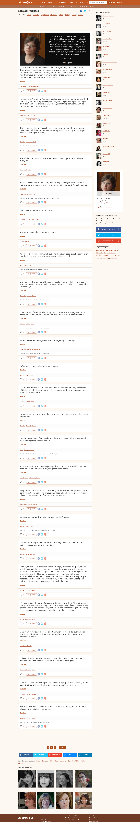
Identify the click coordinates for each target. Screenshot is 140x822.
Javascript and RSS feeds (72, 816)
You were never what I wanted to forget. (38, 232)
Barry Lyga (106, 115)
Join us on (108, 229)
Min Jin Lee (106, 161)
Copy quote (31, 91)
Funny (111, 250)
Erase (38, 478)
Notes (29, 170)
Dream (112, 255)
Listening (32, 554)
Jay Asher (105, 138)
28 (24, 150)
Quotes (100, 208)
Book (25, 646)
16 (24, 174)
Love (106, 250)
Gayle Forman (107, 123)
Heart (24, 86)
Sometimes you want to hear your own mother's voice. (44, 517)
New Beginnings (25, 478)
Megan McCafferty (108, 146)
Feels (33, 194)
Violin (33, 670)
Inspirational (100, 250)
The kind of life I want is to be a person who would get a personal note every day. (51, 159)
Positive (117, 255)
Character (36, 15)
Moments (28, 194)
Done (38, 349)
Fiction (33, 402)
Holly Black (106, 77)
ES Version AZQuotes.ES (72, 820)
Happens (31, 450)
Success (116, 250)
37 (24, 120)
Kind (25, 170)
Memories (53, 15)
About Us (92, 816)
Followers (109, 208)
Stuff (34, 142)
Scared (29, 265)
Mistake (22, 220)
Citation (108, 203)
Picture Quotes (73, 2)
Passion (22, 670)
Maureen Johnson (108, 16)
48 (24, 91)
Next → (62, 747)
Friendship (99, 253)
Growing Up (23, 504)
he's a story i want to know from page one (39, 366)
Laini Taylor (106, 131)
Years (21, 450)
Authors (42, 2)
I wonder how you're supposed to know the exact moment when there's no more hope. (54, 415)
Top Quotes (84, 2)
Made (34, 296)
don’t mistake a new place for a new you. (38, 210)
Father (30, 504)
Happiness (113, 258)
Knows (34, 426)
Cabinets (33, 694)
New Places (35, 220)
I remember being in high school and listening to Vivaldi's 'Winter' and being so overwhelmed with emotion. (51, 543)
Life (21, 86)
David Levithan (107, 108)
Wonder (22, 426)
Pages (30, 375)
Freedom (98, 258)
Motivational (111, 253)
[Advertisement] (55, 24)
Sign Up (119, 2)
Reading (29, 646)
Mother (22, 526)
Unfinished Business (33, 86)
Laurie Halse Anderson (110, 62)
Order (33, 718)
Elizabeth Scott (107, 100)
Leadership (105, 255)
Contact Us (92, 818)
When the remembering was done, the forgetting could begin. (48, 340)
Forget (22, 241)
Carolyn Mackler (108, 85)
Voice (27, 526)
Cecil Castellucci (107, 39)
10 (24, 304)
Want (21, 170)
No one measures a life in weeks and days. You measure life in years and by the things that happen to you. (53, 439)
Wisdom (98, 255)
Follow (109, 193)
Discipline (28, 670)
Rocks (32, 324)
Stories (22, 375)
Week (25, 450)
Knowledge (105, 258)
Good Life (23, 296)
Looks (25, 265)
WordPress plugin (70, 818)
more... (80, 15)
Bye (21, 265)
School (61, 15)
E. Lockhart (106, 24)
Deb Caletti (106, 54)
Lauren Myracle (107, 69)
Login (113, 2)
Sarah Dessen (107, 31)
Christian (22, 402)
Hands (28, 694)
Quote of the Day (60, 2)
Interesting (29, 142)
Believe (28, 324)
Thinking (32, 115)
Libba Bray (106, 46)
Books (29, 15)
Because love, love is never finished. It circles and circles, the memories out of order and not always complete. (54, 707)
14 (24, 558)
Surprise (29, 296)
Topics (50, 2)
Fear (28, 115)
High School (45, 15)
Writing (74, 15)
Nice (21, 646)
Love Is (29, 718)
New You (28, 220)
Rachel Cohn (106, 92)
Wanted (27, 241)
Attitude (22, 324)
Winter (27, 554)
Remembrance (31, 349)
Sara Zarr (23, 81)
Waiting (67, 15)
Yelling (33, 590)
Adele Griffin (106, 154)
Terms (91, 820)
